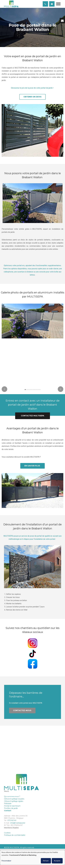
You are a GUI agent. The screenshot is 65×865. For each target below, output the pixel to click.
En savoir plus (32, 467)
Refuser (46, 861)
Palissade (7, 804)
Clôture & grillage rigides (13, 801)
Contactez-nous (22, 712)
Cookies (7, 833)
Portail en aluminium (12, 806)
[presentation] (4, 391)
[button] (25, 391)
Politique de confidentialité (14, 835)
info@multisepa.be (17, 823)
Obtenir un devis (32, 97)
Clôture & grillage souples (14, 799)
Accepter (57, 861)
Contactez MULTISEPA (32, 417)
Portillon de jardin (11, 808)
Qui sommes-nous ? (12, 796)
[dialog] (32, 857)
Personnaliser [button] (6, 861)
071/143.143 (11, 820)
